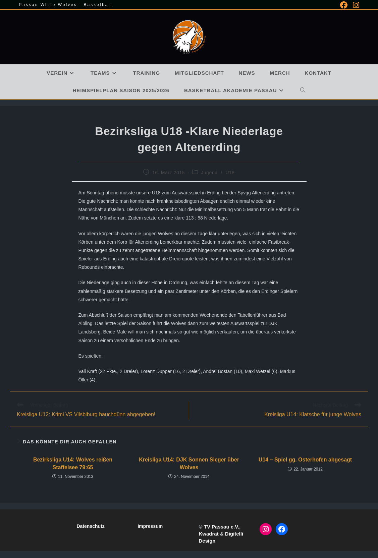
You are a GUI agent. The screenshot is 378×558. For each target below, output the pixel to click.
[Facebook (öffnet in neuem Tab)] (343, 5)
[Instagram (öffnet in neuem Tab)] (354, 5)
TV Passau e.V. (221, 527)
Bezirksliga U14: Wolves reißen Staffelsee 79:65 (72, 463)
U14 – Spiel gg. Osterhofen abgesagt (305, 459)
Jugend (209, 172)
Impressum (150, 526)
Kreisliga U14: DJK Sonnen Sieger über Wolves (189, 463)
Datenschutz (90, 526)
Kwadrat (208, 534)
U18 (229, 172)
